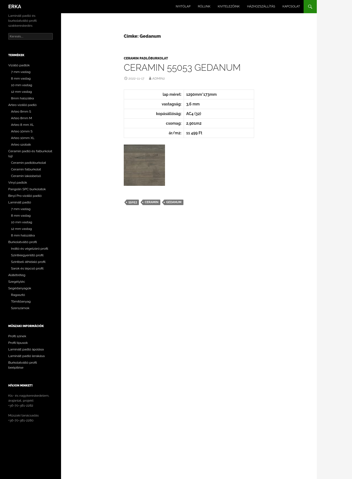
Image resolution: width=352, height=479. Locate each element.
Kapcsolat (291, 6)
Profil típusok (18, 343)
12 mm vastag (21, 92)
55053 (132, 202)
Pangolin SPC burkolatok (27, 189)
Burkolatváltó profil (22, 242)
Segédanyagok (19, 288)
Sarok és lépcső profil (27, 268)
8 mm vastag (21, 78)
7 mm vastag (21, 72)
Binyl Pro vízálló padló (25, 196)
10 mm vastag (21, 85)
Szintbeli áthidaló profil (28, 262)
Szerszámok (20, 308)
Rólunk (204, 6)
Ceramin (151, 202)
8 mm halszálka (23, 235)
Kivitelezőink (229, 6)
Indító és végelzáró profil (29, 249)
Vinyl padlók (17, 182)
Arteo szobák (21, 144)
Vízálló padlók (19, 65)
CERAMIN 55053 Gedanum (182, 67)
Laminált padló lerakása (26, 356)
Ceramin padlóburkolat (146, 58)
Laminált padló (19, 202)
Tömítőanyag (21, 301)
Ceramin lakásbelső (26, 176)
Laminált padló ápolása (26, 349)
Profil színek (17, 336)
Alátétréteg (16, 275)
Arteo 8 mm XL (22, 125)
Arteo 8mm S (21, 111)
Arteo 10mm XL (23, 138)
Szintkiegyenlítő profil (27, 255)
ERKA (14, 6)
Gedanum (174, 202)
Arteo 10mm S (21, 131)
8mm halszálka (22, 98)
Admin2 (158, 78)
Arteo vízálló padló (22, 105)
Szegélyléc (16, 282)
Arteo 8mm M (21, 118)
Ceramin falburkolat (26, 169)
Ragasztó (18, 295)
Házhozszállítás (261, 6)
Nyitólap (183, 6)
